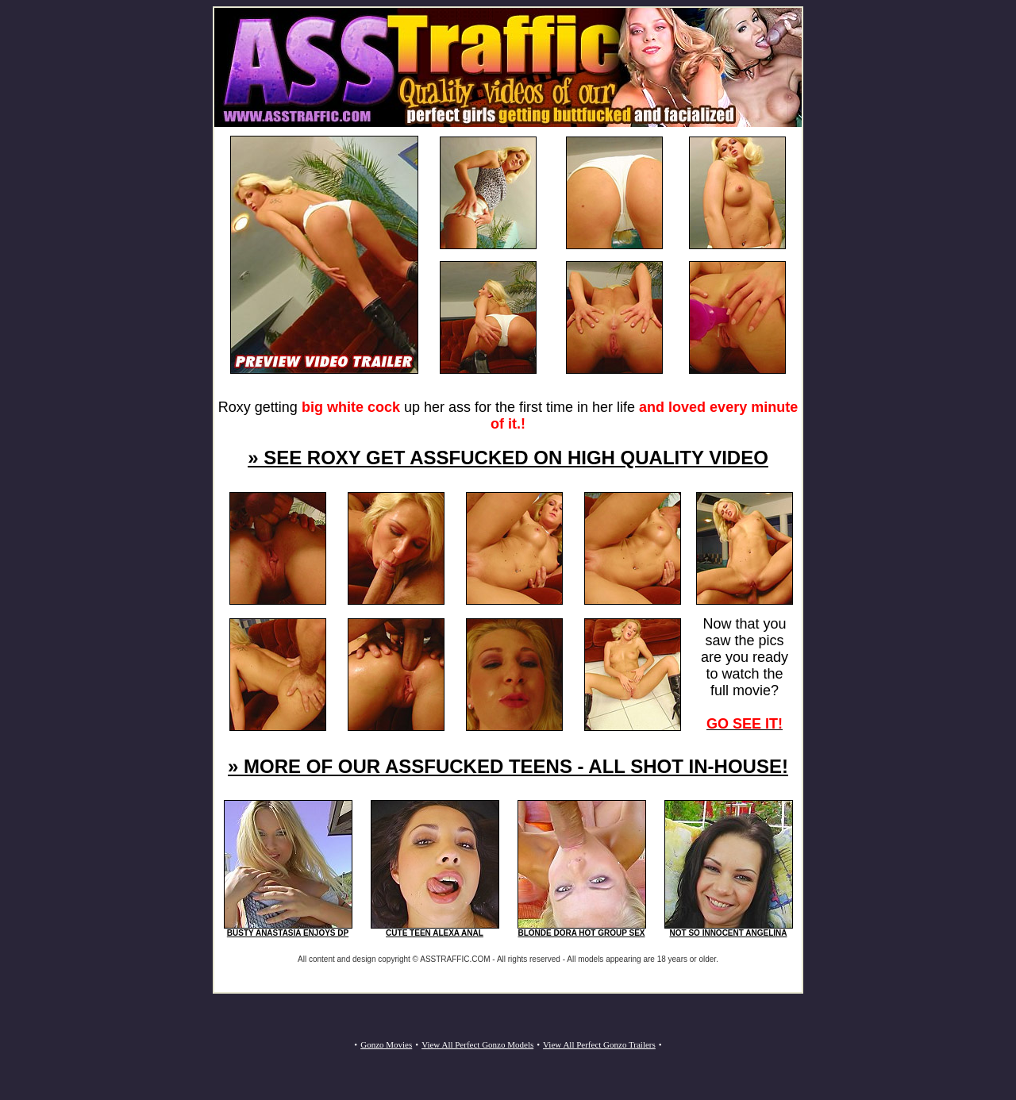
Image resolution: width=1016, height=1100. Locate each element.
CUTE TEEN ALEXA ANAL (434, 933)
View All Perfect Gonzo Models (477, 1044)
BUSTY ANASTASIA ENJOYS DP (287, 933)
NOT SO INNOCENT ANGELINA (728, 933)
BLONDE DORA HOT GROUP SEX (581, 933)
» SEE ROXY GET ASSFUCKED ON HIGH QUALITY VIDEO (508, 457)
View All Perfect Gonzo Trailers (599, 1044)
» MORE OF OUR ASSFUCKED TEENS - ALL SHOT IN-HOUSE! (508, 766)
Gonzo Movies (386, 1044)
